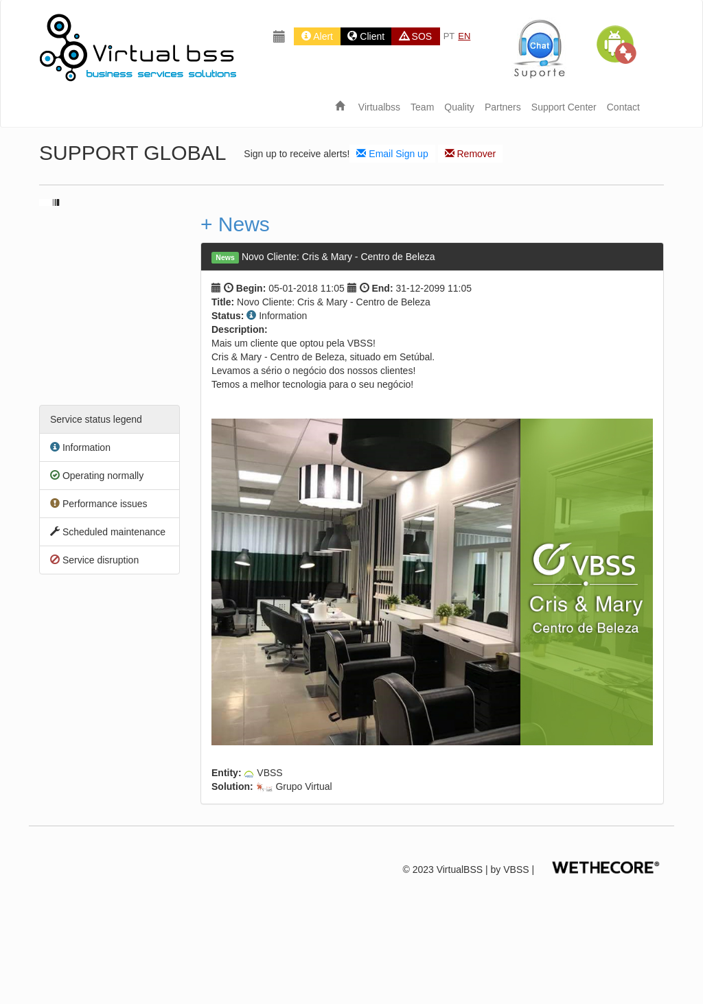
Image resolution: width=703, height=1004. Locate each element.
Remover (470, 153)
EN (464, 36)
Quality (459, 107)
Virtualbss (379, 107)
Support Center (564, 107)
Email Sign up (392, 153)
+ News (235, 224)
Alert (317, 36)
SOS (416, 36)
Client (365, 36)
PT (449, 36)
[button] (616, 44)
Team (422, 107)
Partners (503, 107)
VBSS (516, 870)
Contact (623, 107)
